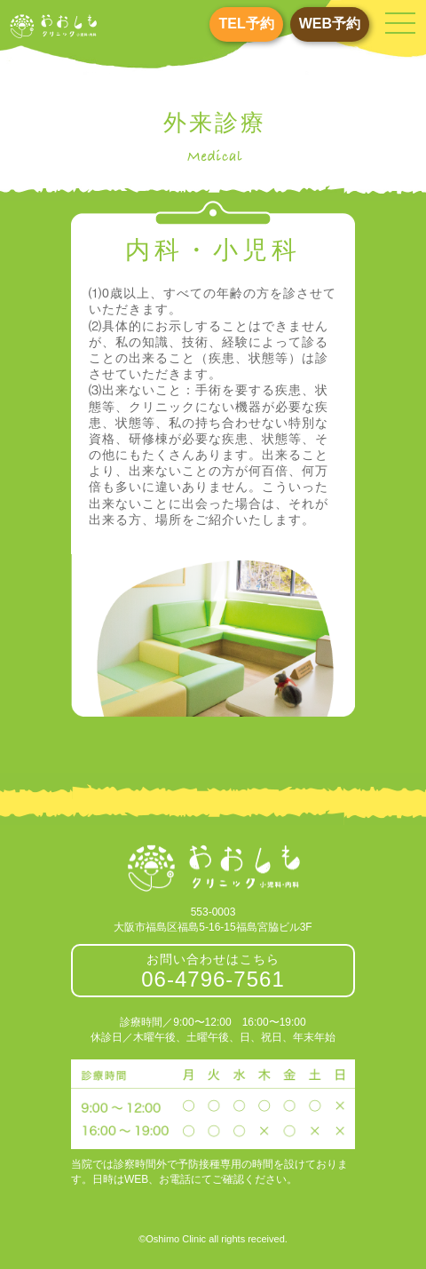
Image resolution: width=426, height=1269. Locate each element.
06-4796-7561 (212, 979)
